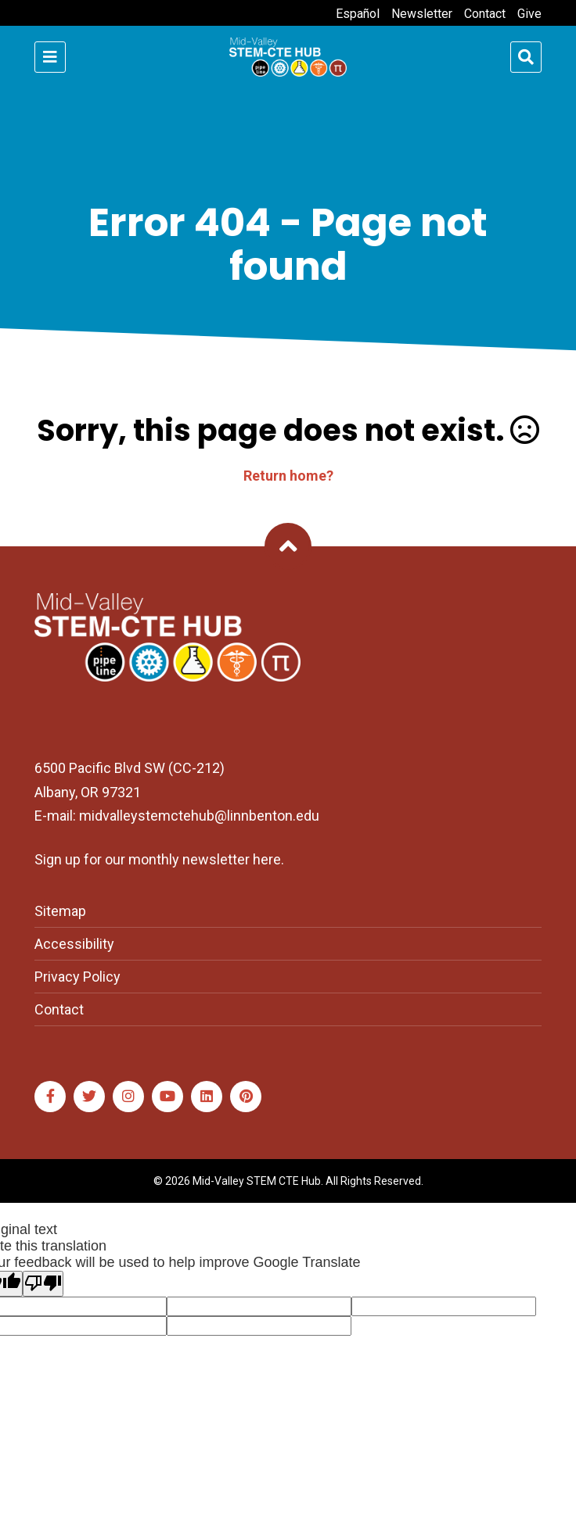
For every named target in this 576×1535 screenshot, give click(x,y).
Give (529, 13)
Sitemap (60, 911)
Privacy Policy (77, 976)
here (267, 859)
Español (358, 13)
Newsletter (421, 13)
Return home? (288, 475)
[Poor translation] (43, 1284)
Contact (485, 13)
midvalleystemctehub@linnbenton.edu (199, 815)
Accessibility (74, 944)
